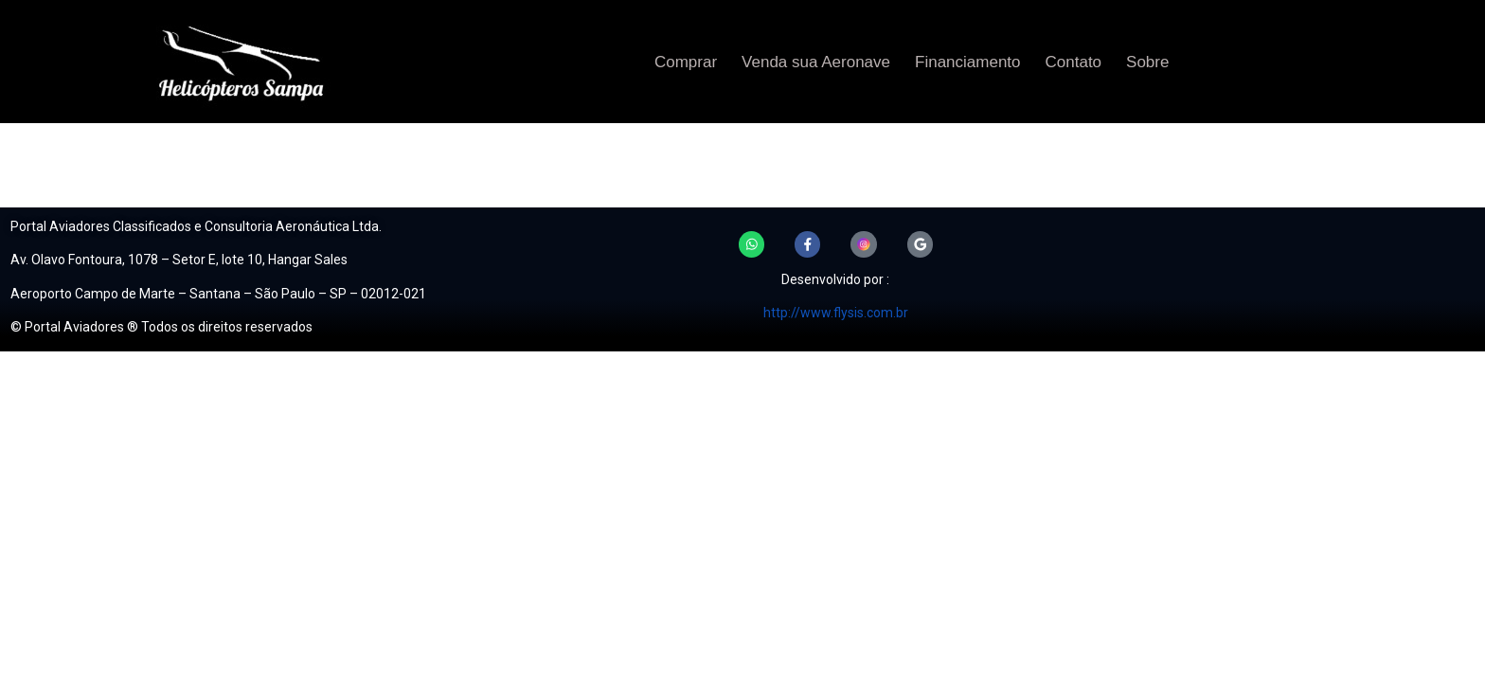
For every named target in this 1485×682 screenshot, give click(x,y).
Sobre (1147, 62)
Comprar (685, 62)
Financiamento (968, 62)
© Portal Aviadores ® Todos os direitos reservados (161, 326)
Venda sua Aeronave (816, 62)
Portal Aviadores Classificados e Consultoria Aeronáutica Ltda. (196, 226)
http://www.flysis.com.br (835, 314)
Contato (1074, 62)
